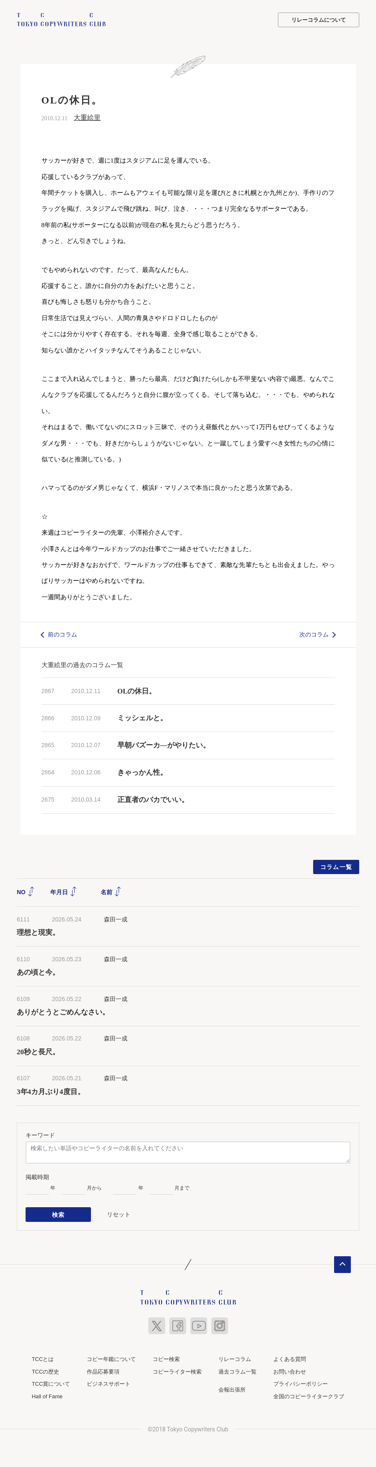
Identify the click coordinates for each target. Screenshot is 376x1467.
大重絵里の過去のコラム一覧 (82, 664)
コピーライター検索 (177, 1371)
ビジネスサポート (108, 1384)
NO (26, 892)
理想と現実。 (38, 933)
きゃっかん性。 (142, 772)
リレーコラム (234, 1359)
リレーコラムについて (318, 20)
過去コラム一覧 (237, 1371)
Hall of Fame (47, 1396)
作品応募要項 (103, 1371)
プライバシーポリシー (300, 1384)
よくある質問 (289, 1359)
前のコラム (62, 634)
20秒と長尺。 (38, 1052)
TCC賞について (51, 1384)
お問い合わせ (289, 1371)
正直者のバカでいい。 (153, 800)
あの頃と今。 (38, 972)
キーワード (40, 1135)
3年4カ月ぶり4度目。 (51, 1092)
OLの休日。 (136, 691)
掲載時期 (37, 1177)
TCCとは (43, 1359)
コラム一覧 (336, 867)
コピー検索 (166, 1359)
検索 (58, 1214)
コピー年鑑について (111, 1359)
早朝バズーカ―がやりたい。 (163, 745)
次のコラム (314, 634)
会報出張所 (232, 1390)
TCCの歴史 (46, 1371)
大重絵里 (87, 117)
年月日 (63, 892)
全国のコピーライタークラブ (308, 1396)
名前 (111, 892)
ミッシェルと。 (142, 718)
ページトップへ (342, 1264)
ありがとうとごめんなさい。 (63, 1012)
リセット (118, 1214)
